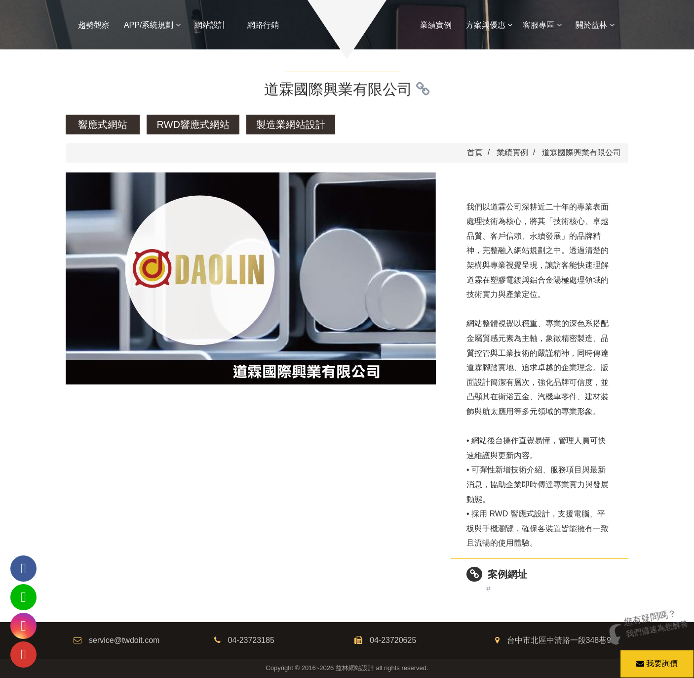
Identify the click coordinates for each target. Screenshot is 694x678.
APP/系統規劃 (152, 25)
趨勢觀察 (94, 25)
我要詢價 (655, 659)
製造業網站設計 (290, 124)
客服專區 (542, 25)
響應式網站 (102, 124)
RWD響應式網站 (192, 124)
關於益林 (595, 25)
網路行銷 (263, 25)
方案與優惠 (489, 25)
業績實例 (436, 25)
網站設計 (210, 25)
